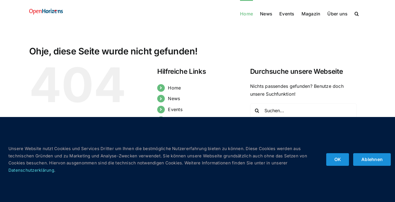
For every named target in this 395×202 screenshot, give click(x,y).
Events (175, 109)
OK (337, 159)
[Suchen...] (303, 111)
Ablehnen (372, 159)
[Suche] (257, 111)
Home (174, 88)
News (174, 98)
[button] (364, 13)
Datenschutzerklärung (31, 170)
